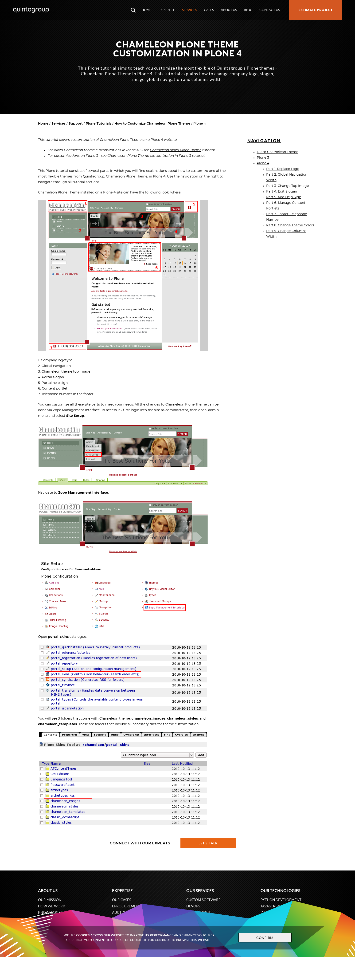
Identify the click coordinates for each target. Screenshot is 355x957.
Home (146, 10)
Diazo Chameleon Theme (277, 152)
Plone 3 (263, 157)
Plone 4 (263, 163)
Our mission (49, 900)
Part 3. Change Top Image (287, 186)
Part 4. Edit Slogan (281, 191)
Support (76, 123)
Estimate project (316, 10)
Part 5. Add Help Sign (283, 197)
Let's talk (208, 843)
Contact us (269, 10)
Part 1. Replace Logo (282, 169)
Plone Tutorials (98, 123)
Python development (281, 900)
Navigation (264, 140)
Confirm (265, 938)
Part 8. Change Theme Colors (290, 225)
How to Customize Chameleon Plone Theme (152, 123)
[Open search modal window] (133, 10)
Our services (200, 891)
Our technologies (280, 891)
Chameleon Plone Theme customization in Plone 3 (149, 156)
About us (229, 10)
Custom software (203, 900)
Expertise (167, 10)
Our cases (121, 900)
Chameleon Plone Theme (126, 176)
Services (189, 10)
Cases (209, 10)
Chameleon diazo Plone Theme (175, 150)
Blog (248, 10)
